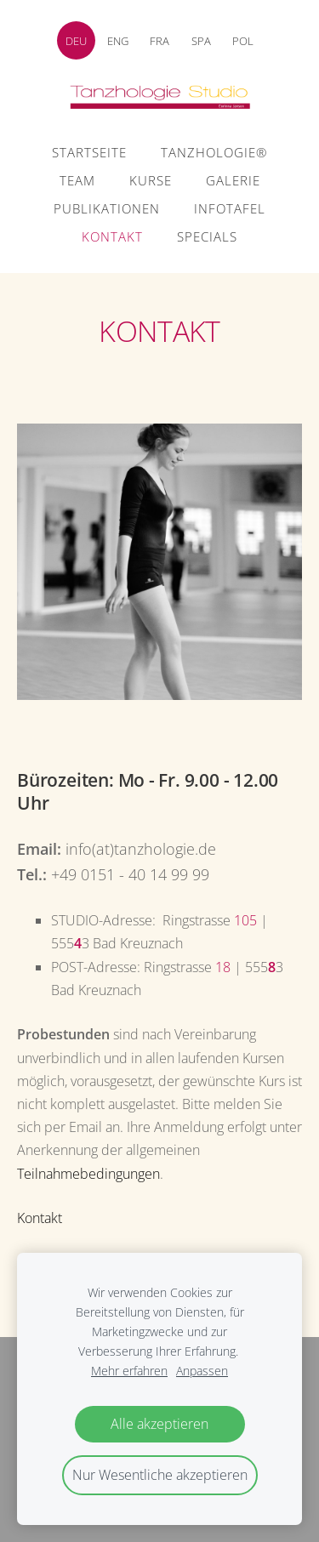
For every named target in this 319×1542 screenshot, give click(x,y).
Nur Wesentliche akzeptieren (160, 1474)
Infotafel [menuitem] (229, 208)
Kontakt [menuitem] (112, 236)
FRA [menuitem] (159, 40)
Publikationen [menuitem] (107, 208)
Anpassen (202, 1371)
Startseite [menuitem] (89, 152)
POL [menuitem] (242, 40)
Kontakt (39, 1218)
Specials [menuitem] (207, 236)
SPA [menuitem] (201, 40)
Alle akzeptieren (159, 1423)
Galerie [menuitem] (233, 180)
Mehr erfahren (129, 1371)
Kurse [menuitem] (150, 180)
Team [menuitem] (77, 180)
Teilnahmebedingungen (88, 1173)
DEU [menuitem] (76, 40)
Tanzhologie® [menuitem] (214, 152)
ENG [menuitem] (117, 40)
